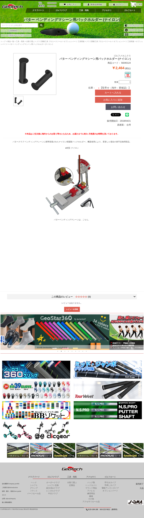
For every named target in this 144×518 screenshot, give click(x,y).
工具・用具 (84, 10)
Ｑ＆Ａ (129, 30)
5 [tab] (72, 351)
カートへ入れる (113, 92)
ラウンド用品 (91, 488)
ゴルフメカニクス (122, 56)
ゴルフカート (129, 10)
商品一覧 (10, 41)
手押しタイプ (110, 485)
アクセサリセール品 (91, 502)
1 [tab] (58, 351)
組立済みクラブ (53, 488)
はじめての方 (132, 25)
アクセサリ (107, 10)
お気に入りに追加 (112, 99)
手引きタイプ (110, 482)
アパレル (91, 491)
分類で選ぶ (72, 482)
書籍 (91, 496)
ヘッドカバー (91, 485)
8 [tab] (83, 351)
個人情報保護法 (7, 502)
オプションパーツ (110, 491)
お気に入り (70, 4)
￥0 (136, 4)
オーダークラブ (53, 482)
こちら (85, 220)
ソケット (34, 491)
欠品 (142, 488)
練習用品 (91, 493)
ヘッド (34, 482)
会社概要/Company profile (10, 484)
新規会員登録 (95, 4)
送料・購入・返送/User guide (11, 491)
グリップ (34, 488)
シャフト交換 (53, 485)
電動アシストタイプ (110, 488)
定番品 (72, 485)
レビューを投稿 (72, 309)
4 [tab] (68, 351)
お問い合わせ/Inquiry (9, 499)
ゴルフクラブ (61, 10)
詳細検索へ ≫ (16, 31)
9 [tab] (86, 351)
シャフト (34, 485)
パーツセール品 (34, 493)
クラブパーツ (38, 10)
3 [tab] (65, 351)
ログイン (118, 4)
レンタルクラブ (53, 491)
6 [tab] (75, 351)
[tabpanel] (72, 332)
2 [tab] (61, 351)
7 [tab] (79, 351)
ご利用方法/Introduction (10, 487)
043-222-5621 (51, 6)
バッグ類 (91, 482)
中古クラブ (53, 493)
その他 (91, 499)
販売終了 (140, 484)
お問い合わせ (132, 34)
